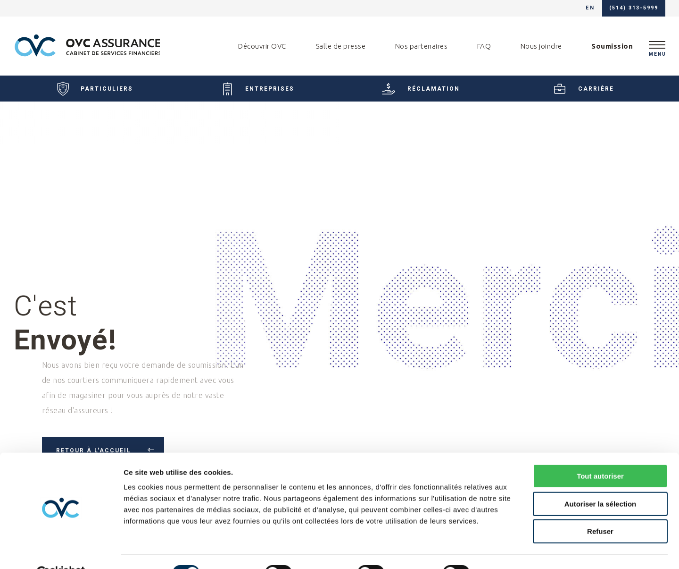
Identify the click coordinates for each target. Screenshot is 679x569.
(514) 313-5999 (633, 8)
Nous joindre (541, 46)
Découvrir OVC (262, 46)
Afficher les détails (519, 550)
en (590, 8)
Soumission (612, 46)
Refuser (600, 509)
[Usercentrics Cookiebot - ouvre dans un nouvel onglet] (61, 551)
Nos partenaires (421, 46)
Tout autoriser (600, 454)
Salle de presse (341, 46)
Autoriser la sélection (600, 481)
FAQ (484, 46)
